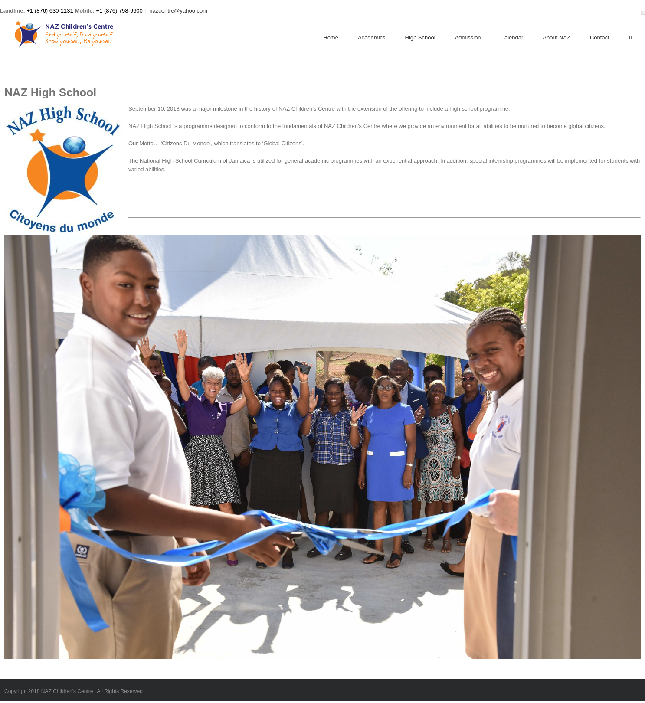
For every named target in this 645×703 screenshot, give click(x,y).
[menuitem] (340, 38)
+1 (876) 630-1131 (49, 10)
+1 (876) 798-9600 (119, 10)
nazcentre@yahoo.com (178, 10)
